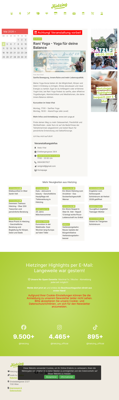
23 (22, 53)
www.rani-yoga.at (66, 117)
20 (11, 53)
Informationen (67, 377)
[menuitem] (59, 14)
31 (26, 57)
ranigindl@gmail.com (46, 166)
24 (26, 53)
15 (18, 48)
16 (22, 48)
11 (3, 48)
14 (15, 48)
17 (25, 48)
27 (11, 57)
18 (4, 53)
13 (11, 48)
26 (7, 57)
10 (26, 44)
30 (22, 57)
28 (15, 57)
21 (15, 53)
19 (7, 53)
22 (18, 53)
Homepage (42, 170)
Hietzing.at (59, 6)
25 (4, 57)
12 (7, 48)
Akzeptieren (51, 377)
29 (18, 57)
